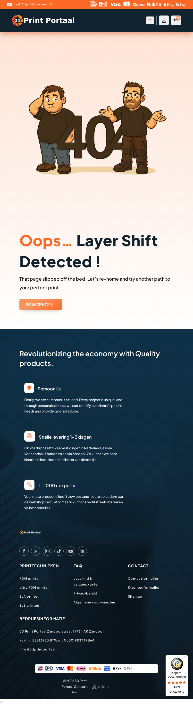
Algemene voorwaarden (94, 602)
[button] (1, 702)
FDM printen (30, 578)
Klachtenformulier (144, 587)
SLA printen (29, 596)
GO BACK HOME (38, 304)
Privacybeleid (85, 593)
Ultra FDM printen (34, 587)
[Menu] (185, 658)
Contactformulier (143, 578)
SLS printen (29, 605)
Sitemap (135, 596)
